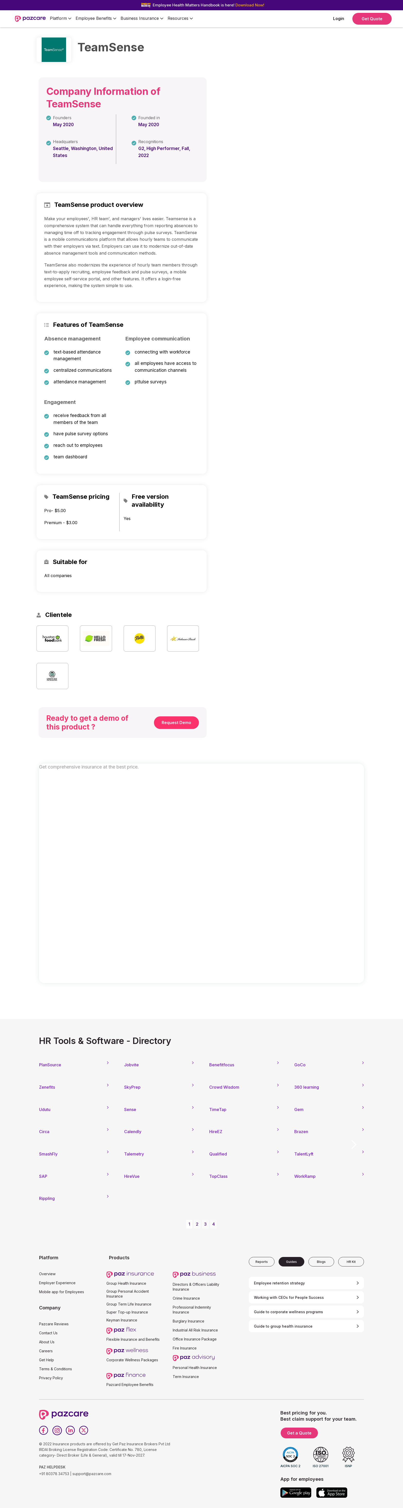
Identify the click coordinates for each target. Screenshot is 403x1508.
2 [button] (197, 1224)
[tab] (261, 1261)
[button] (60, 19)
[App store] (331, 1492)
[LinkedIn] (70, 1430)
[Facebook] (43, 1430)
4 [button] (213, 1224)
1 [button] (189, 1224)
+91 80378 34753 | (55, 1474)
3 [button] (205, 1224)
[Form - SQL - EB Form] (201, 878)
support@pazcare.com (91, 1474)
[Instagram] (57, 1430)
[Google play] (295, 1492)
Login (338, 18)
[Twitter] (83, 1430)
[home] (30, 19)
